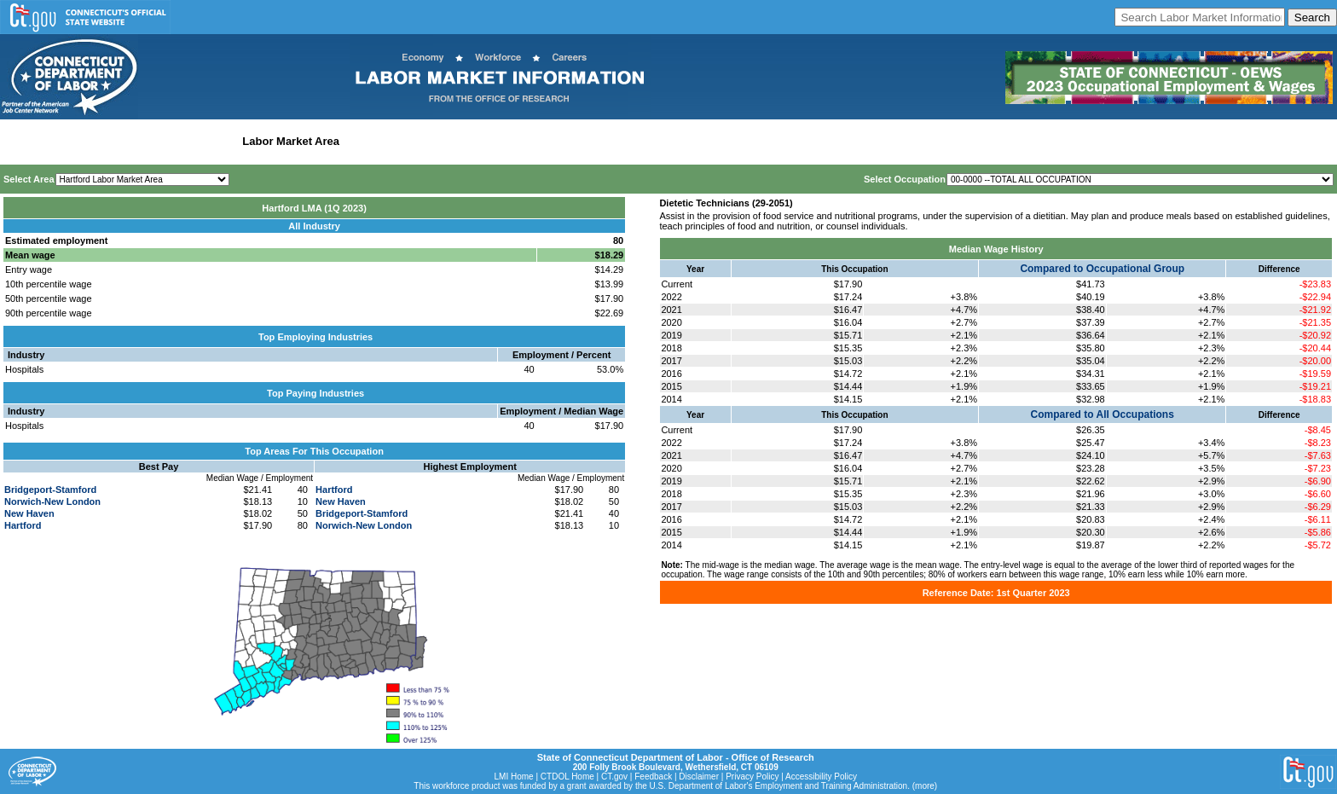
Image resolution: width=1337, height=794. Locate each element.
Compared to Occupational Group (1102, 269)
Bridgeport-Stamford (50, 489)
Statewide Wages (88, 141)
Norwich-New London (52, 501)
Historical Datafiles (551, 141)
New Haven (29, 513)
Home (20, 141)
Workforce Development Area (422, 141)
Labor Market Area (290, 141)
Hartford (22, 525)
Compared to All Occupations (1102, 414)
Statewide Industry (186, 141)
